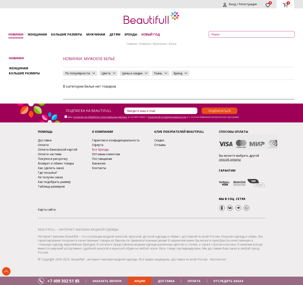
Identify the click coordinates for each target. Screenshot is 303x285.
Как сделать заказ (51, 168)
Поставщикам (102, 159)
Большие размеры (66, 34)
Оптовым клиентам (106, 154)
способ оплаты (230, 160)
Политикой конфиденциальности (167, 116)
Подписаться (219, 111)
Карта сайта (47, 209)
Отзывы (160, 145)
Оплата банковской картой (57, 149)
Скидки (159, 140)
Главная (132, 44)
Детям (114, 34)
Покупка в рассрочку (53, 159)
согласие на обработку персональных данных (100, 116)
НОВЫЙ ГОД (150, 34)
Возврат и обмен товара (56, 163)
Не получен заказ (50, 177)
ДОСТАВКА (166, 281)
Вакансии (98, 163)
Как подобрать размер (54, 182)
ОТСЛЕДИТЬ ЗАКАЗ (228, 281)
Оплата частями (49, 154)
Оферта (97, 145)
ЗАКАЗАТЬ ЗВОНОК (107, 281)
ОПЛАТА (194, 281)
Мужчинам (95, 34)
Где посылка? (47, 173)
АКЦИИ (139, 281)
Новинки (15, 34)
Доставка (45, 140)
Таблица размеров (51, 186)
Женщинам (37, 34)
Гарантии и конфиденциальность (116, 140)
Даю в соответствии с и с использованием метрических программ (153, 116)
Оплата (43, 145)
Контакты (99, 168)
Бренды (131, 34)
